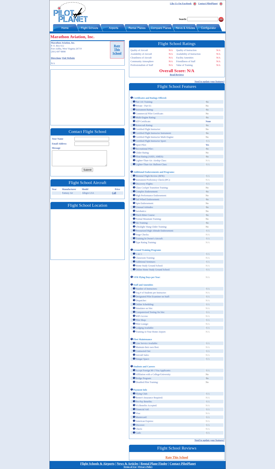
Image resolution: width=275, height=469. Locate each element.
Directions (56, 58)
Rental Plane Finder (154, 463)
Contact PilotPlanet (208, 3)
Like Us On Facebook (181, 3)
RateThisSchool (117, 49)
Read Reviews (177, 74)
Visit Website (68, 58)
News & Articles (127, 463)
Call (114, 193)
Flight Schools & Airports (97, 463)
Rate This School (177, 457)
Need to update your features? (209, 81)
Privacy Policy (145, 466)
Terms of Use (129, 466)
